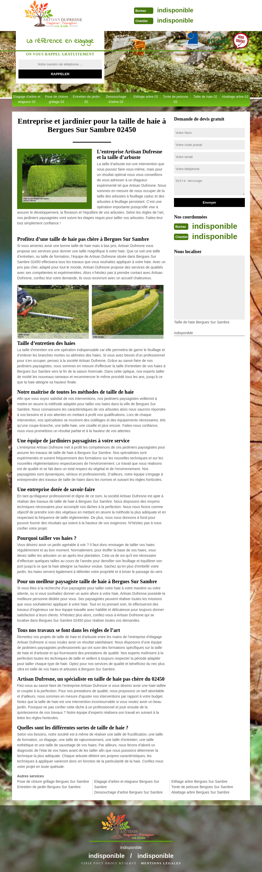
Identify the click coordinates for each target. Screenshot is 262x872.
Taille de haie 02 (205, 96)
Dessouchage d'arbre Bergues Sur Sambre (128, 792)
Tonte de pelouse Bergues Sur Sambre (202, 787)
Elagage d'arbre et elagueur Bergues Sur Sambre (126, 784)
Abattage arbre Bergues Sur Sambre (200, 792)
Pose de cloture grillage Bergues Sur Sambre (53, 781)
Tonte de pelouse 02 (175, 99)
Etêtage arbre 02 (145, 96)
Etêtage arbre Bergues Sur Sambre (199, 781)
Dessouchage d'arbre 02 (116, 99)
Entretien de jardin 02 (86, 99)
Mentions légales (161, 863)
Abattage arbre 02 (235, 96)
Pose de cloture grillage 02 (56, 99)
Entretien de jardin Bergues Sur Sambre (49, 787)
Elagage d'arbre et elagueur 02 (26, 99)
